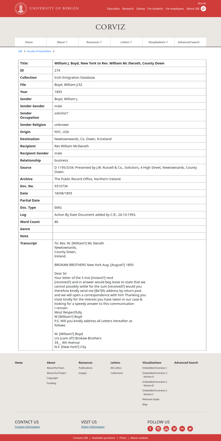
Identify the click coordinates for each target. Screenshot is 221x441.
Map (144, 404)
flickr (183, 429)
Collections (117, 373)
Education (113, 8)
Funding (51, 383)
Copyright (52, 378)
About (61, 42)
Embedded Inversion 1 (154, 367)
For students (155, 8)
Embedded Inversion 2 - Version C (154, 392)
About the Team (55, 367)
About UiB (192, 8)
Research (128, 8)
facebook (151, 429)
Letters (125, 42)
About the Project (56, 373)
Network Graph (150, 399)
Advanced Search (189, 42)
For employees (175, 8)
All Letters (116, 367)
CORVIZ (110, 27)
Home (29, 42)
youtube (167, 429)
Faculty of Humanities (39, 51)
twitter (191, 429)
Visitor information (93, 427)
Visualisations (156, 42)
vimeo (175, 429)
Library (140, 8)
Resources (93, 42)
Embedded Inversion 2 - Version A (154, 374)
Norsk (202, 3)
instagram (159, 429)
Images (83, 373)
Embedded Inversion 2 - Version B (154, 383)
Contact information (27, 427)
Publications (85, 367)
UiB (20, 51)
